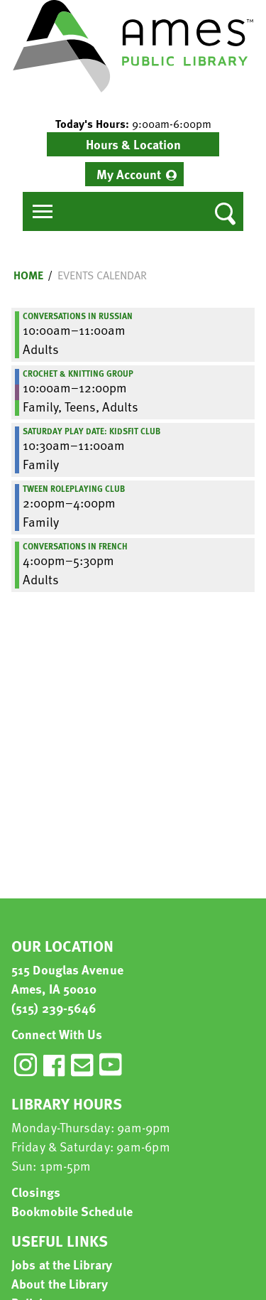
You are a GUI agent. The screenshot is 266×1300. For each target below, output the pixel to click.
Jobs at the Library (61, 1264)
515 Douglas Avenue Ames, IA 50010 (67, 979)
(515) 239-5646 (53, 1007)
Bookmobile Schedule (72, 1210)
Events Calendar (102, 275)
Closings (35, 1191)
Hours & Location (133, 144)
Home (28, 275)
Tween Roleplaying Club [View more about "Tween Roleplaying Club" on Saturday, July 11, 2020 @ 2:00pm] (74, 488)
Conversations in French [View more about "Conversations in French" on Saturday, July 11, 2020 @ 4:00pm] (75, 546)
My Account (128, 173)
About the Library (59, 1283)
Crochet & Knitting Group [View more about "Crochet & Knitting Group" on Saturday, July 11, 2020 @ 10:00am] (78, 373)
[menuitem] (134, 174)
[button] (133, 123)
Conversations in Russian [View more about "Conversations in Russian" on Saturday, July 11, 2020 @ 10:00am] (78, 315)
